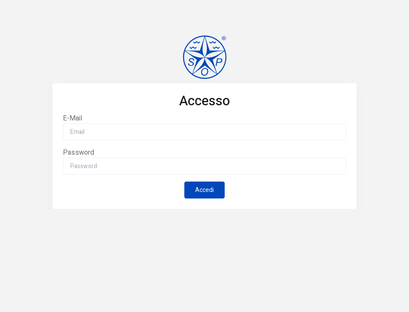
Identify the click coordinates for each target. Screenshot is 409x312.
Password (78, 152)
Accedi (204, 190)
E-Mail (72, 118)
